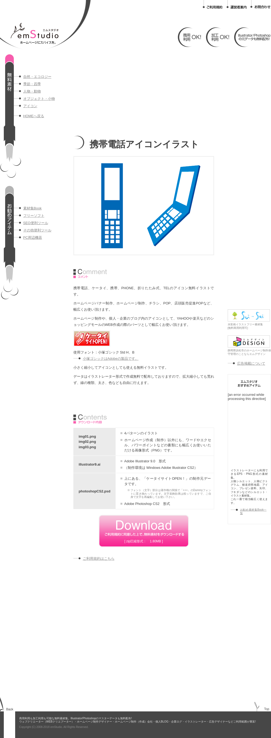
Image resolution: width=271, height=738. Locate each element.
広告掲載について (251, 363)
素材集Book (32, 208)
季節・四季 (32, 84)
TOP (266, 709)
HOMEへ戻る (33, 116)
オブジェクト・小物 (39, 99)
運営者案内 (236, 4)
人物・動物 (32, 91)
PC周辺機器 (32, 238)
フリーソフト (33, 216)
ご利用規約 (212, 4)
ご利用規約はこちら (99, 558)
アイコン (30, 106)
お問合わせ (260, 4)
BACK (9, 709)
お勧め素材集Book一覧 (253, 511)
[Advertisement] (137, 92)
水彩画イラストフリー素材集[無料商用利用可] (249, 324)
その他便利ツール (37, 230)
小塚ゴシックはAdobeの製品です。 (111, 359)
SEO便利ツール (35, 223)
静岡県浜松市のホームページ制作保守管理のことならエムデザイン (249, 350)
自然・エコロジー (37, 77)
